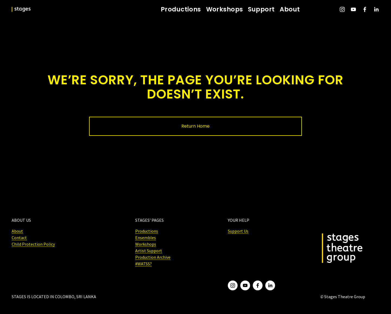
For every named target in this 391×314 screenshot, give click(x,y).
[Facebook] (365, 9)
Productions (181, 9)
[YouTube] (353, 9)
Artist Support (148, 250)
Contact (19, 237)
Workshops (224, 9)
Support (261, 9)
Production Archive (153, 257)
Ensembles (145, 237)
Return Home (195, 126)
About (290, 9)
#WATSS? (143, 263)
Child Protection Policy (33, 244)
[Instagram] (342, 9)
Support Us (238, 231)
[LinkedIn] (376, 9)
